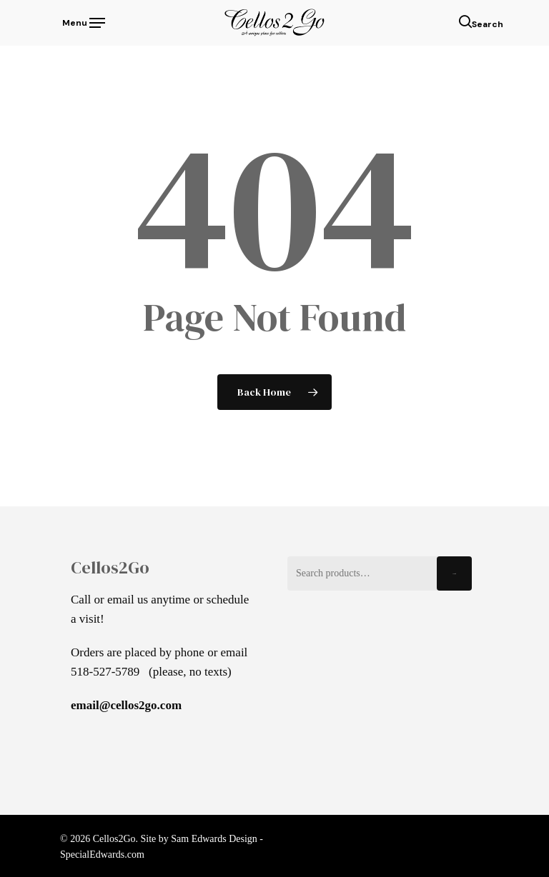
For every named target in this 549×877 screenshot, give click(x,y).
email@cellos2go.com (126, 705)
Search (454, 573)
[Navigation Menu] (82, 21)
